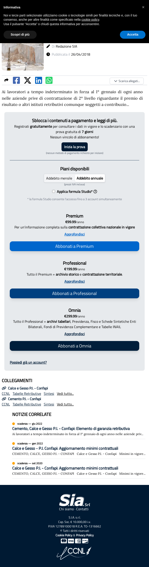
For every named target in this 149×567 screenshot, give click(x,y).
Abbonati (74, 246)
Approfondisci (74, 234)
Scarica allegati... (126, 81)
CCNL (6, 393)
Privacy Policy (85, 535)
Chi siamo (66, 509)
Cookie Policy (64, 535)
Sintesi (49, 393)
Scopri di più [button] (20, 34)
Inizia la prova (74, 146)
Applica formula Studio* (76, 191)
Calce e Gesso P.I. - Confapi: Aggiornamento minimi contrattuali (65, 468)
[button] (143, 7)
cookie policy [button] (90, 19)
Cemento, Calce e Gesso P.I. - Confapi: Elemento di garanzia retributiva (71, 429)
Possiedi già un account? (28, 362)
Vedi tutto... (65, 393)
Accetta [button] (132, 34)
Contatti (82, 509)
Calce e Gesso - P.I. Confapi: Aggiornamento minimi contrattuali (65, 448)
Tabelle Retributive (27, 393)
